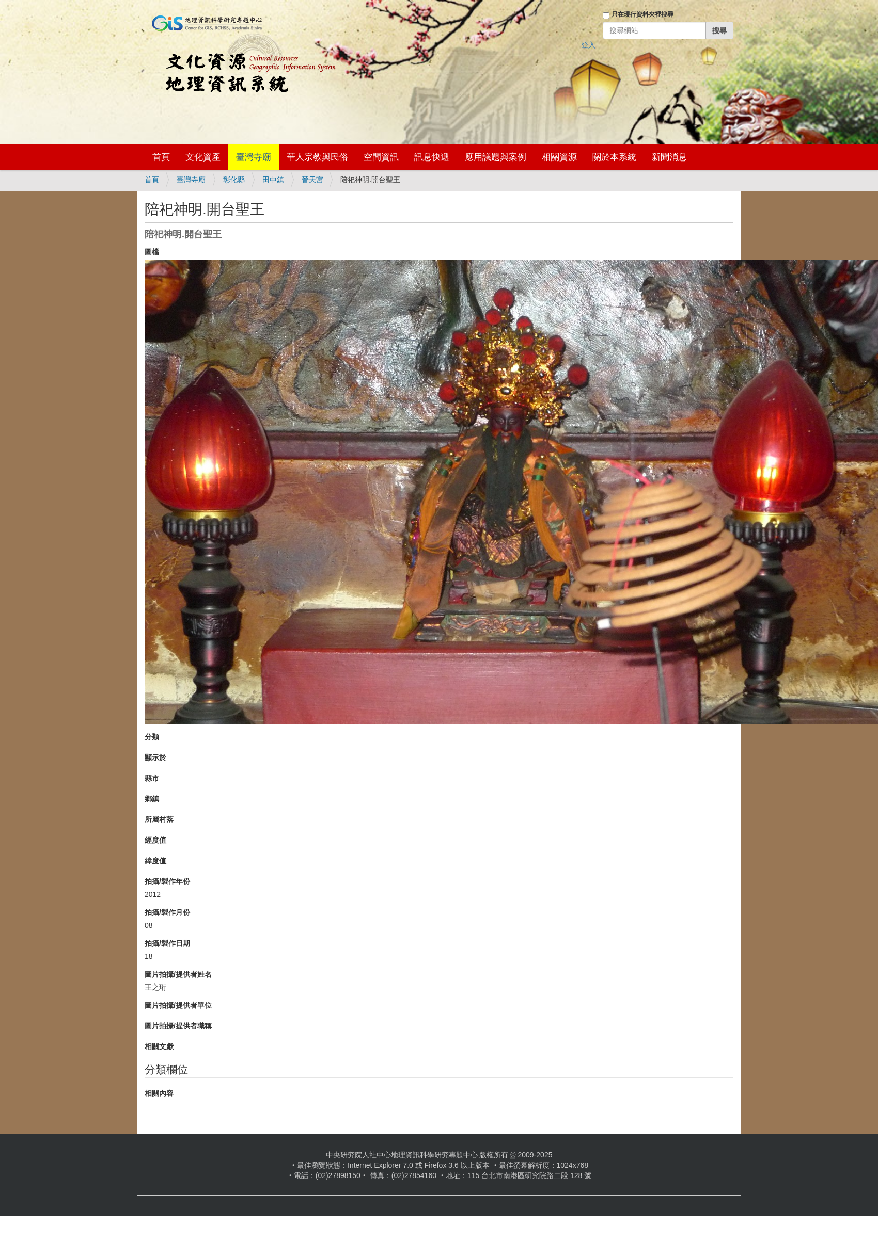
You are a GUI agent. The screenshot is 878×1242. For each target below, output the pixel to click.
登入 (588, 45)
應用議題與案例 (495, 157)
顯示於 (155, 757)
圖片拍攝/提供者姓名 (178, 974)
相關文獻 (159, 1046)
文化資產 (203, 157)
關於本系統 (614, 157)
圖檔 (152, 252)
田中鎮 (273, 179)
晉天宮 (312, 179)
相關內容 (159, 1093)
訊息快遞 (431, 157)
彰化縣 (234, 179)
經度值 (155, 840)
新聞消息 (669, 157)
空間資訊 (381, 157)
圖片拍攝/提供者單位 (178, 1005)
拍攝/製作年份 (167, 881)
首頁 (161, 157)
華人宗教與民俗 (317, 157)
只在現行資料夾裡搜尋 (642, 14)
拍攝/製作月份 (167, 912)
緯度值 (155, 861)
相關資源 (559, 157)
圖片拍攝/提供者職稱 (178, 1026)
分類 (152, 737)
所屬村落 (159, 819)
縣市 (152, 778)
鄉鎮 (152, 799)
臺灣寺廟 (253, 157)
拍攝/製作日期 (167, 943)
